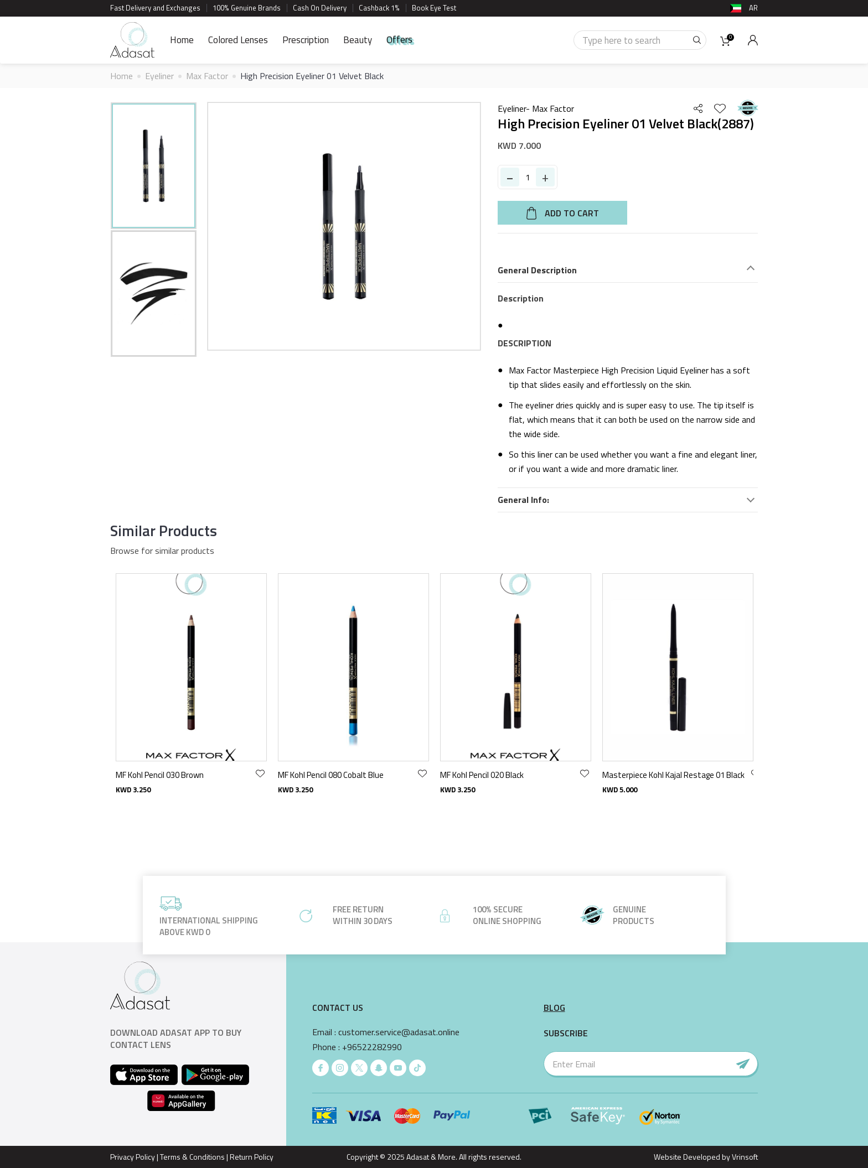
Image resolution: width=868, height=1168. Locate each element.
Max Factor (207, 75)
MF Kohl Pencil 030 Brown (322, 775)
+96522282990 (372, 1047)
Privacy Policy (132, 1156)
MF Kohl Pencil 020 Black (644, 775)
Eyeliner (159, 75)
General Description (537, 270)
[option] (153, 166)
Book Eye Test (434, 7)
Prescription (305, 40)
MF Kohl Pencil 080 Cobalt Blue (493, 775)
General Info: (523, 500)
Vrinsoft (744, 1156)
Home (182, 40)
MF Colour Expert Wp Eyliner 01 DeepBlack (189, 775)
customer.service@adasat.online (398, 1032)
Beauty (357, 40)
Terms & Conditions (192, 1156)
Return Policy (251, 1156)
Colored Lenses (238, 40)
